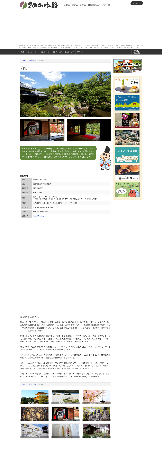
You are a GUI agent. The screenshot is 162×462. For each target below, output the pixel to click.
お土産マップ (69, 52)
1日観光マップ (44, 52)
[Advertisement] (81, 26)
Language (135, 3)
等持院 (41, 60)
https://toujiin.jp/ (39, 216)
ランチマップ (57, 52)
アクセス (80, 52)
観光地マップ (31, 52)
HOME (22, 52)
